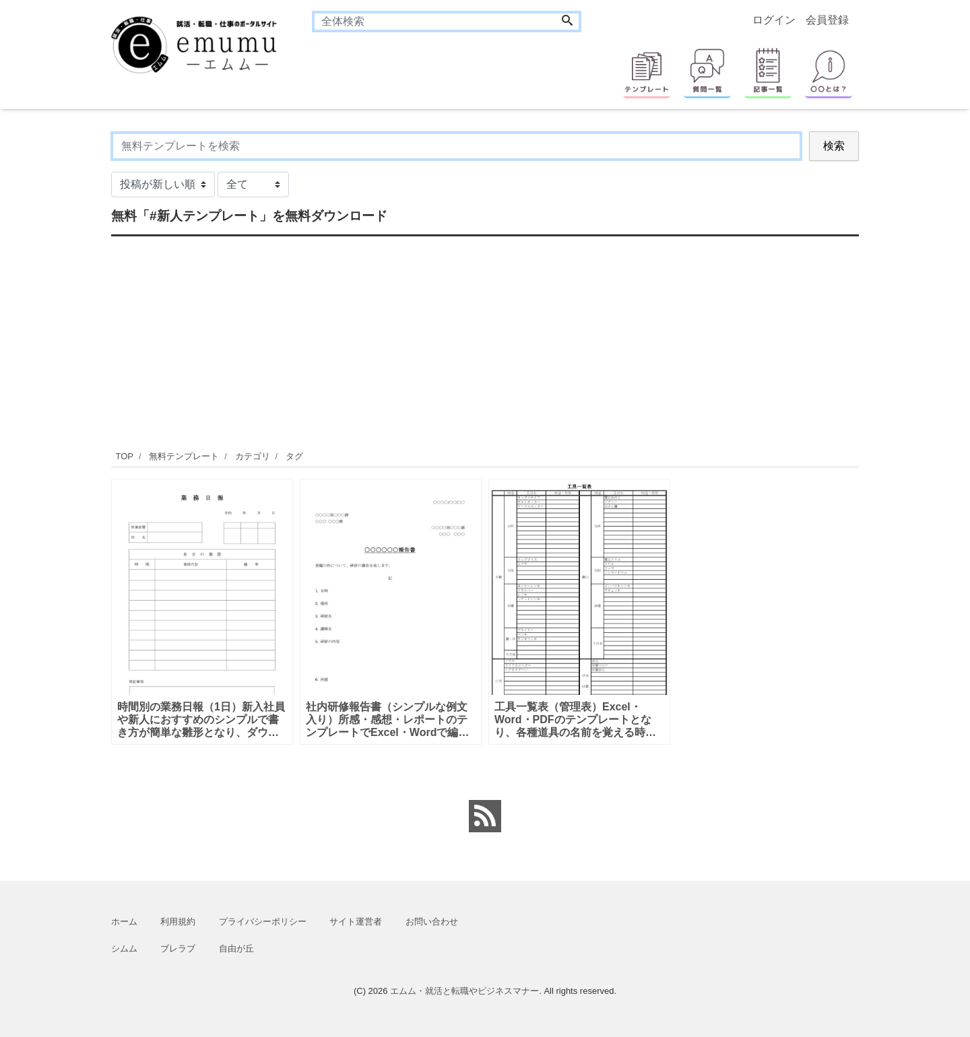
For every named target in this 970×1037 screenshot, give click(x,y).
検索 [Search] (834, 146)
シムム (124, 948)
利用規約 (177, 921)
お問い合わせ (432, 921)
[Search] (567, 21)
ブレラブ (177, 948)
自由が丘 (236, 948)
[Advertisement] (485, 341)
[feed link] (485, 816)
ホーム (124, 921)
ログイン (774, 20)
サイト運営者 (355, 921)
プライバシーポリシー (262, 921)
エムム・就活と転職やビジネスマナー (464, 991)
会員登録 (827, 20)
